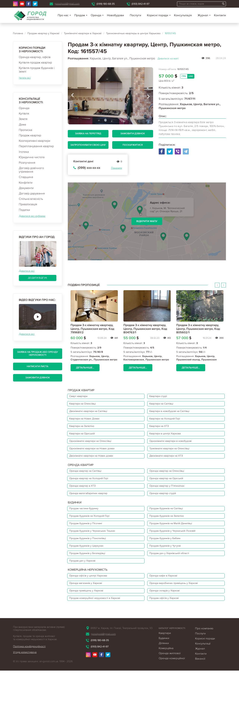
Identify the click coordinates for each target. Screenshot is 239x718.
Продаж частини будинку (88, 534)
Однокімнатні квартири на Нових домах (97, 462)
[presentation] (72, 95)
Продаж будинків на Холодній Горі (94, 543)
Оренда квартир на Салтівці (89, 489)
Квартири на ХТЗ (162, 434)
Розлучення (27, 163)
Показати (116, 168)
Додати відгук (37, 277)
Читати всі (25, 77)
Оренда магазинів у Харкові (90, 625)
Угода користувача (25, 699)
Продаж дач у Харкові (85, 599)
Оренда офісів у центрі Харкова (92, 616)
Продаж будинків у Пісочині (90, 552)
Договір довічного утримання (31, 169)
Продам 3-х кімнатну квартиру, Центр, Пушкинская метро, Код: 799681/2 (93, 328)
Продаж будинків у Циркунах (90, 580)
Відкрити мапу (146, 221)
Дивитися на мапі (168, 58)
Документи (26, 188)
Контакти (220, 15)
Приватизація (28, 204)
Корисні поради (157, 15)
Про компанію (204, 675)
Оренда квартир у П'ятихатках (171, 507)
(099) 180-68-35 (106, 3)
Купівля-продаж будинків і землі (36, 69)
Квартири (165, 680)
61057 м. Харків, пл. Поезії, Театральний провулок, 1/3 (121, 675)
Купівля (24, 113)
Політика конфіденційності (30, 693)
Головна (18, 33)
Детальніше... (86, 367)
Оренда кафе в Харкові (167, 616)
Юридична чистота (31, 157)
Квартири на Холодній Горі (169, 425)
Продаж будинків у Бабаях (169, 571)
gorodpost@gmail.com (67, 3)
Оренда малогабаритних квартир (93, 517)
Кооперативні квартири (34, 141)
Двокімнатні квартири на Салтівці (93, 416)
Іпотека (24, 152)
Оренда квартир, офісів (35, 57)
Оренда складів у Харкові (169, 635)
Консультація (183, 15)
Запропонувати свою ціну (88, 144)
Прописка (25, 130)
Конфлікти (25, 182)
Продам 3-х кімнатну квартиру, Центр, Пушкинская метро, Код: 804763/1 (145, 328)
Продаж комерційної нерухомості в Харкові (100, 644)
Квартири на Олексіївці (86, 406)
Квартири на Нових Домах (88, 425)
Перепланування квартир (36, 146)
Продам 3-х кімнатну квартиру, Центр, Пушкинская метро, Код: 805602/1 (198, 328)
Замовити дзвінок (37, 377)
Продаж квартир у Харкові (43, 33)
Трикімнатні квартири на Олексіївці (175, 462)
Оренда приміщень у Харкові (90, 635)
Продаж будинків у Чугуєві (169, 580)
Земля (23, 119)
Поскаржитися (132, 144)
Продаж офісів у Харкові (168, 644)
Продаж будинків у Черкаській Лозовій (178, 562)
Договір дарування (32, 193)
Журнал (203, 15)
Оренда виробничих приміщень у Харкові (180, 625)
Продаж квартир (30, 135)
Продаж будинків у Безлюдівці (91, 590)
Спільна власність (31, 199)
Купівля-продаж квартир (35, 62)
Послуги (135, 15)
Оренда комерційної (172, 705)
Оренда (24, 108)
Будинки (164, 685)
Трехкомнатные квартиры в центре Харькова (133, 33)
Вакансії (200, 706)
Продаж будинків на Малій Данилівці (176, 552)
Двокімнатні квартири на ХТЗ (171, 472)
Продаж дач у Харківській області (174, 590)
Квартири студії (161, 397)
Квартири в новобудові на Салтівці (175, 416)
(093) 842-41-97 (140, 3)
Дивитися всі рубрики (32, 216)
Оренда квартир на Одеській (171, 498)
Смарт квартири (81, 397)
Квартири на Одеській (86, 444)
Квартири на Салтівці (165, 406)
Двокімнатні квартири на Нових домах (96, 472)
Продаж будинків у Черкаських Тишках (97, 562)
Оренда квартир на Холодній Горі (93, 498)
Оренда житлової (170, 700)
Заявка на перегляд (88, 133)
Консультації (202, 691)
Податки (24, 210)
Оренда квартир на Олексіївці (171, 489)
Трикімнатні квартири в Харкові (83, 33)
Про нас (63, 15)
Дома (22, 124)
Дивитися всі (27, 270)
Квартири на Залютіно (85, 434)
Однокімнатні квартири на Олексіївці (96, 453)
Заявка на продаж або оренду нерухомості (37, 353)
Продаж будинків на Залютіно (171, 543)
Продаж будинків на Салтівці (171, 534)
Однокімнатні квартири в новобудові (176, 453)
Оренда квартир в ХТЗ (86, 507)
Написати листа (37, 366)
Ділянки (164, 690)
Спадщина (26, 177)
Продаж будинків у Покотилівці (92, 571)
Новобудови (115, 15)
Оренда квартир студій (166, 517)
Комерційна (166, 695)
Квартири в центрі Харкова (169, 444)
